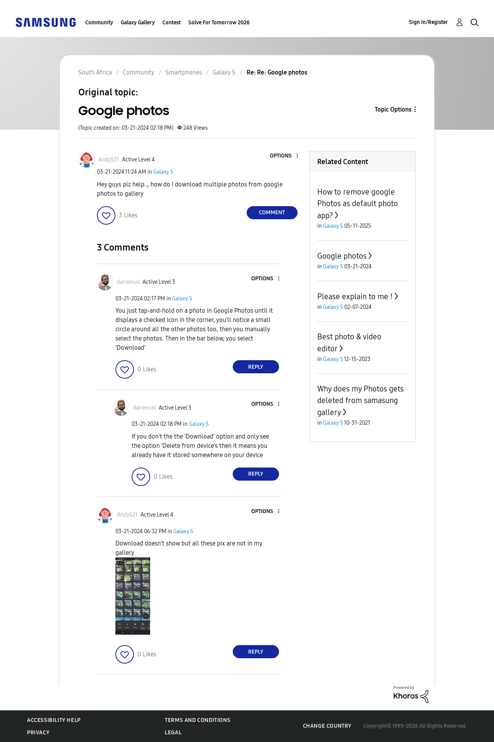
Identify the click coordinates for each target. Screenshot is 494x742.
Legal (173, 732)
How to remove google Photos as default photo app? (357, 203)
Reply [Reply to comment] (255, 367)
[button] (284, 156)
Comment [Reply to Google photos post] (272, 212)
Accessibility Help (54, 720)
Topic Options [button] (393, 109)
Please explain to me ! (355, 296)
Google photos (342, 256)
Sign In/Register (428, 22)
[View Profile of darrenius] (128, 282)
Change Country (327, 726)
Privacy (38, 732)
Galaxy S (163, 172)
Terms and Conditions (197, 720)
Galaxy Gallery (138, 22)
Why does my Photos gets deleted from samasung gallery (360, 400)
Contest (171, 22)
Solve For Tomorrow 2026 (219, 22)
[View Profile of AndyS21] (108, 159)
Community (99, 22)
